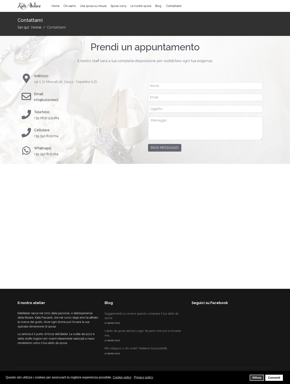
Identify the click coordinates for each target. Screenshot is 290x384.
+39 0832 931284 (46, 118)
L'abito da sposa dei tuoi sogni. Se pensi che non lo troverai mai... (145, 335)
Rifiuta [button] (256, 377)
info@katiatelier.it (46, 100)
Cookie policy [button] (122, 377)
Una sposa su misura (93, 6)
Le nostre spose (140, 6)
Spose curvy (119, 6)
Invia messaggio (165, 148)
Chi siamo (69, 6)
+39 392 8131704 (46, 136)
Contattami (173, 6)
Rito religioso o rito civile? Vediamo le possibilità (145, 351)
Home (56, 6)
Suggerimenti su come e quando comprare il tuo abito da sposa (145, 318)
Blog (158, 6)
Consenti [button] (274, 377)
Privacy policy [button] (143, 377)
